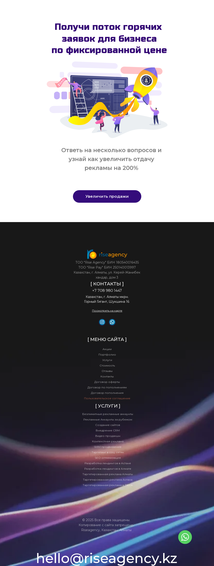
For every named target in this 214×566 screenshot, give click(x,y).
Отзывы (107, 371)
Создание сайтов (107, 425)
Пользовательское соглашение (107, 398)
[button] (107, 196)
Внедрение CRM (108, 430)
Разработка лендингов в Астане (108, 463)
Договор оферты (107, 382)
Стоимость (107, 365)
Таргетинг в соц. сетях (108, 452)
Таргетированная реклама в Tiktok (108, 485)
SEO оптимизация (108, 457)
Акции (107, 349)
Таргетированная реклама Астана (107, 479)
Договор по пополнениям (107, 387)
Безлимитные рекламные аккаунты (107, 414)
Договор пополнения (107, 392)
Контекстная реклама (108, 441)
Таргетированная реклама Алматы (108, 474)
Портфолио (107, 354)
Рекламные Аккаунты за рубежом (107, 419)
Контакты (107, 376)
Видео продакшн (107, 436)
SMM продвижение (107, 446)
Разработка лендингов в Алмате (107, 468)
